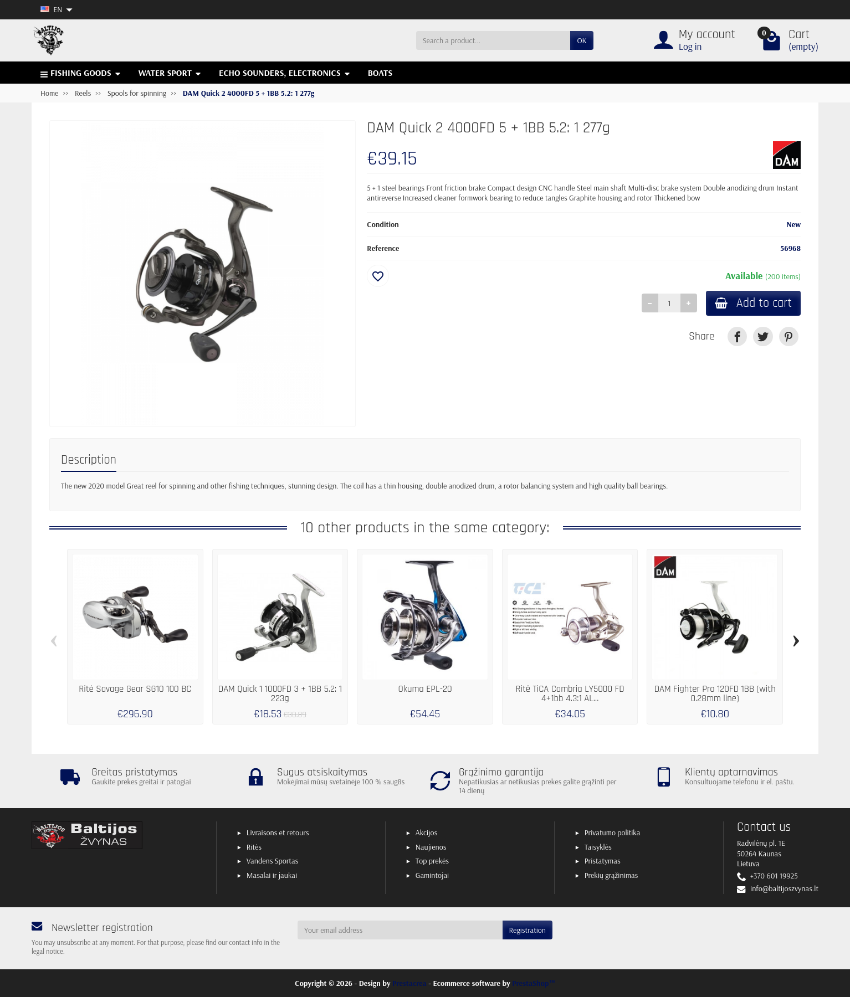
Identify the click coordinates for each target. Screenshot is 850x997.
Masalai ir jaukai (272, 875)
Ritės (254, 847)
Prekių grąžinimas (611, 875)
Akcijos (426, 832)
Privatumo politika (613, 832)
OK (581, 40)
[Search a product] (493, 40)
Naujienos (431, 847)
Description (88, 460)
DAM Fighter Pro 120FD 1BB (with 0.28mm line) (715, 694)
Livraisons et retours (278, 832)
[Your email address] (400, 930)
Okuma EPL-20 (425, 689)
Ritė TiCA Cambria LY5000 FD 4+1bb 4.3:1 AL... (570, 694)
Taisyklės (598, 847)
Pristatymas (603, 861)
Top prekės (432, 861)
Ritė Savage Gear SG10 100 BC (135, 689)
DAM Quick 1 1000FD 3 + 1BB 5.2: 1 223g (280, 694)
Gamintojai (432, 875)
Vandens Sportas (272, 861)
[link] (737, 336)
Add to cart (753, 303)
